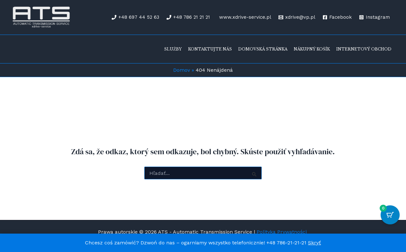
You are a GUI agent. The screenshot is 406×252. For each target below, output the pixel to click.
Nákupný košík (312, 49)
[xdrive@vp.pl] (297, 17)
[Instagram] (374, 17)
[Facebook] (337, 17)
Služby (173, 49)
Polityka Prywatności (282, 232)
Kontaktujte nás (210, 49)
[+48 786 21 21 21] (188, 17)
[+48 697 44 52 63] (135, 17)
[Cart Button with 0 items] (390, 214)
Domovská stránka (262, 49)
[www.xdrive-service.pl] (244, 17)
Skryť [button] (314, 243)
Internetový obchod (363, 49)
